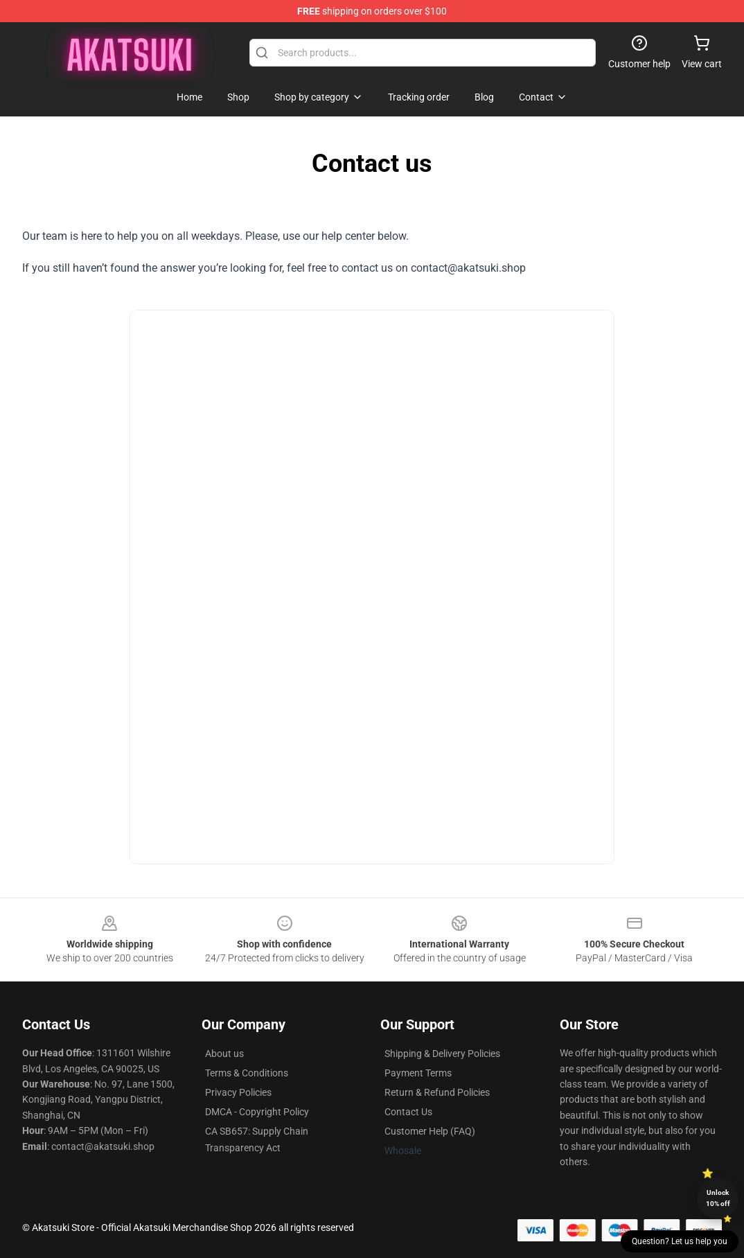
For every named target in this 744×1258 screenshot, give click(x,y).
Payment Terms (418, 1072)
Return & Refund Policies (437, 1092)
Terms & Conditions (246, 1072)
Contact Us (408, 1111)
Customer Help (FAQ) (429, 1131)
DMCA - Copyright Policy (257, 1111)
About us (224, 1053)
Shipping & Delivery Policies (442, 1053)
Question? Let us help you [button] (679, 1241)
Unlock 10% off (718, 1198)
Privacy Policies (238, 1092)
